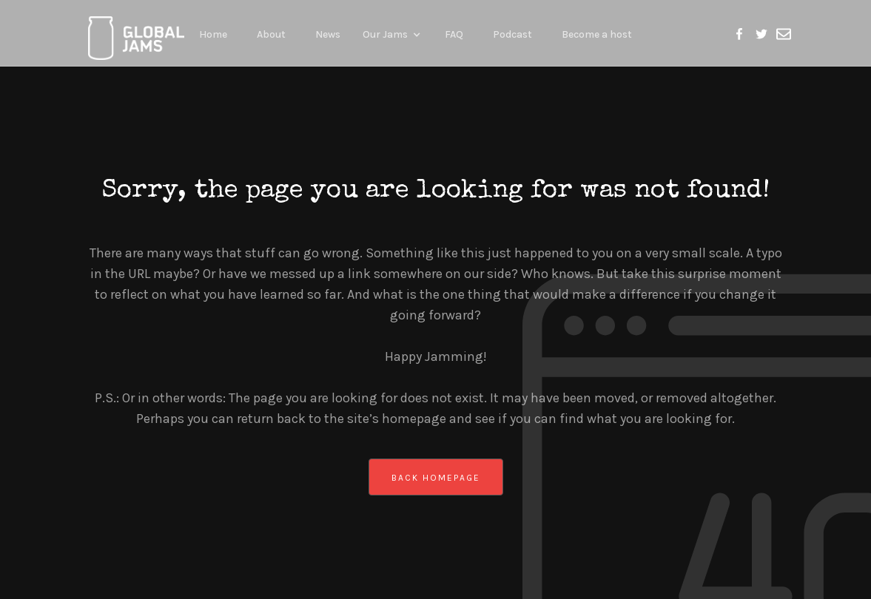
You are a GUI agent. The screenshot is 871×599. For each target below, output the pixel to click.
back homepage (435, 478)
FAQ (454, 34)
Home (213, 34)
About (271, 34)
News (327, 34)
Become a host (597, 34)
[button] (392, 33)
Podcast (512, 34)
